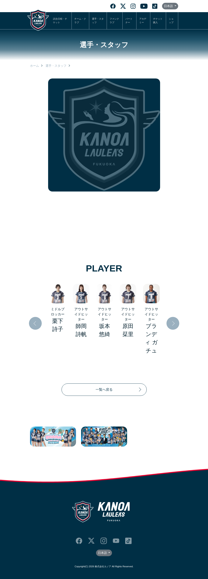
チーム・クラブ (80, 20)
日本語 (169, 6)
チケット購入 (157, 20)
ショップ (171, 20)
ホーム (34, 65)
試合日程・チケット (60, 20)
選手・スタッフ (98, 20)
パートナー (128, 20)
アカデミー (142, 20)
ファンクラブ (114, 20)
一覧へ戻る (104, 389)
